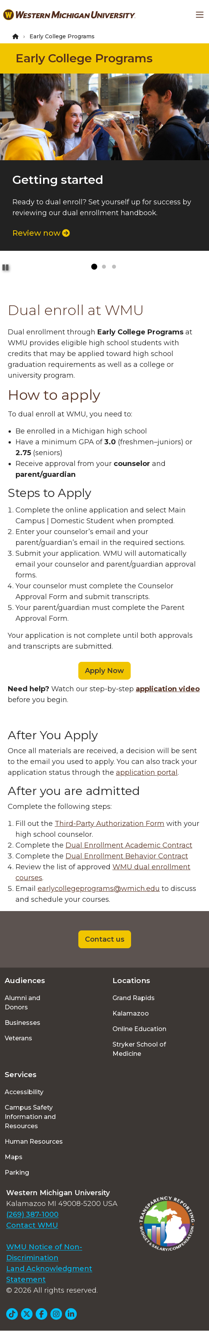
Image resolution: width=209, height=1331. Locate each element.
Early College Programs (84, 58)
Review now (41, 233)
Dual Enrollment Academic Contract (129, 845)
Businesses (22, 1022)
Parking (17, 1172)
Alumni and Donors (22, 1002)
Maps (13, 1157)
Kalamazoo (130, 1013)
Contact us (104, 939)
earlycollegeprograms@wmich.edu (99, 888)
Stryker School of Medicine (139, 1049)
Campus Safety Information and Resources (30, 1117)
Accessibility (24, 1092)
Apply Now (104, 670)
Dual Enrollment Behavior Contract (127, 856)
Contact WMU (32, 1225)
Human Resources (34, 1141)
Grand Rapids (133, 998)
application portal (147, 772)
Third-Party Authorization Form (109, 823)
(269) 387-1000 (32, 1214)
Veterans (18, 1038)
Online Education (139, 1029)
